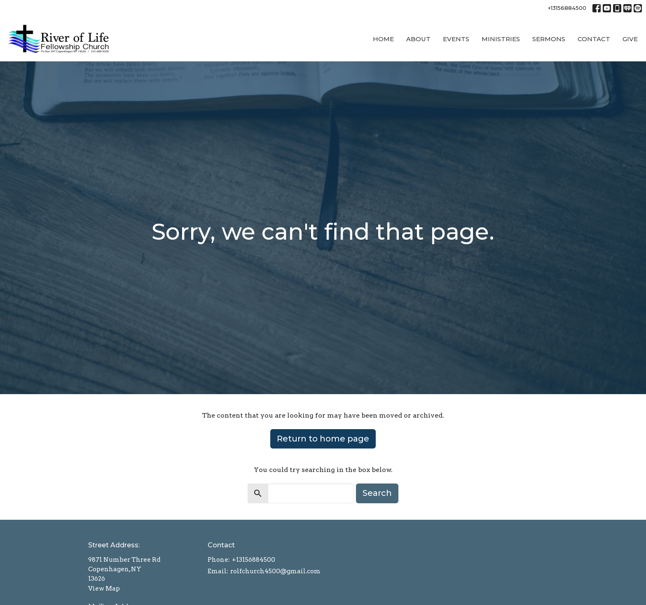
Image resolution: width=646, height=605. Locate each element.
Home (383, 39)
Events (456, 39)
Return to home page (323, 439)
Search (377, 493)
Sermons (548, 39)
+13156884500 (567, 8)
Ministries (501, 39)
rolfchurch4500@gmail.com (275, 571)
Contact (594, 39)
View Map (104, 588)
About (418, 39)
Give (630, 39)
